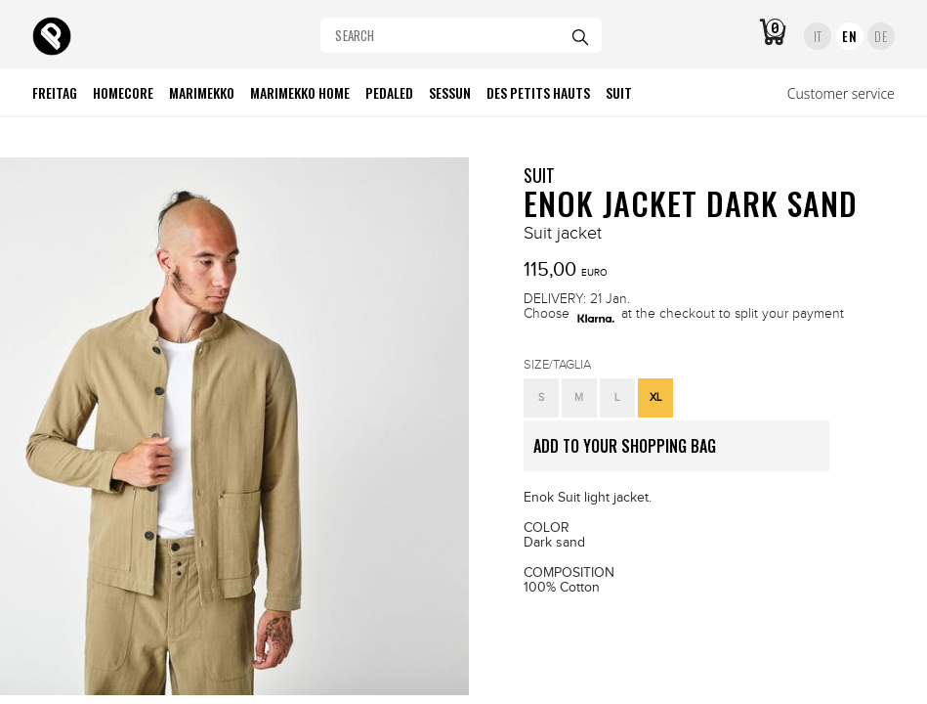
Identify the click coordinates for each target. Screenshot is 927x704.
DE (880, 36)
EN (849, 36)
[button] (541, 398)
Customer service (841, 93)
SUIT (539, 175)
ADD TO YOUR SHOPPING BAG (681, 452)
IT (818, 36)
